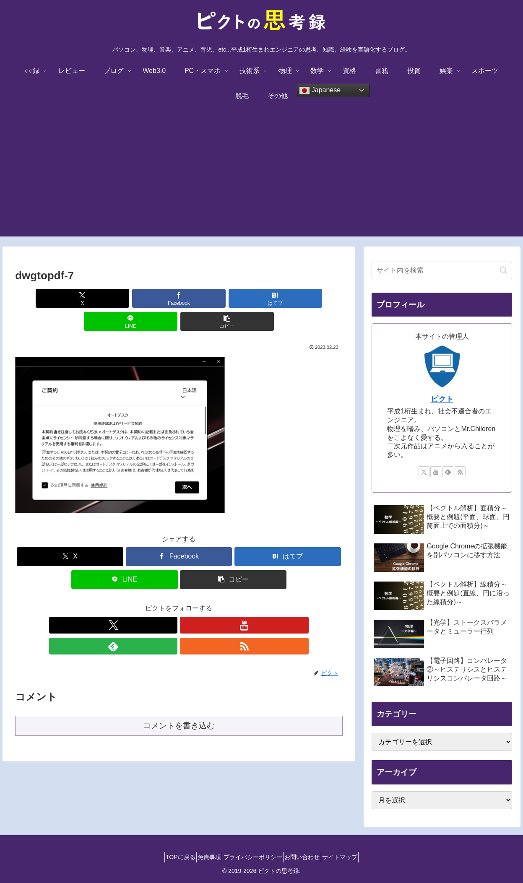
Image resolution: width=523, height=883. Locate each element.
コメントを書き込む (179, 681)
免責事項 (203, 857)
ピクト (442, 399)
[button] (289, 298)
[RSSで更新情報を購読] (207, 602)
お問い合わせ (308, 857)
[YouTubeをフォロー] (169, 602)
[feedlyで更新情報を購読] (188, 602)
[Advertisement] (261, 177)
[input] (442, 270)
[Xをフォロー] (149, 602)
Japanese (320, 91)
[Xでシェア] (69, 298)
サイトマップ (352, 857)
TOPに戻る (167, 857)
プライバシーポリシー (253, 857)
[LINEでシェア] (234, 298)
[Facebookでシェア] (124, 298)
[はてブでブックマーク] (179, 298)
